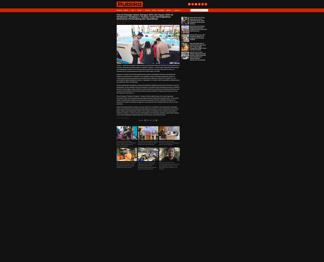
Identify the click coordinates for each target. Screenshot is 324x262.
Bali (134, 10)
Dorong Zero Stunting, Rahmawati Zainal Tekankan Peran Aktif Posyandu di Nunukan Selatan (126, 144)
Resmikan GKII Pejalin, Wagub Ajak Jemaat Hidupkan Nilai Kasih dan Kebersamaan (148, 143)
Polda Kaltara (124, 118)
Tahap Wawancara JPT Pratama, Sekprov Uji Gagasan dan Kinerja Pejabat (169, 143)
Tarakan (123, 23)
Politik (154, 10)
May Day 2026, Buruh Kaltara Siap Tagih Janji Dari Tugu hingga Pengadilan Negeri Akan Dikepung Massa (126, 165)
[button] (170, 23)
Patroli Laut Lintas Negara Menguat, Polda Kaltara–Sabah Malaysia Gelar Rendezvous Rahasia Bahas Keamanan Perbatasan (147, 166)
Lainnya (177, 10)
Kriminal (147, 10)
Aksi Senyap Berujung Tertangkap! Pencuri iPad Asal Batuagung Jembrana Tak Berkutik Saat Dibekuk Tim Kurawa (169, 166)
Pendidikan (161, 10)
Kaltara (127, 10)
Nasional (119, 10)
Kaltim (140, 10)
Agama (169, 10)
